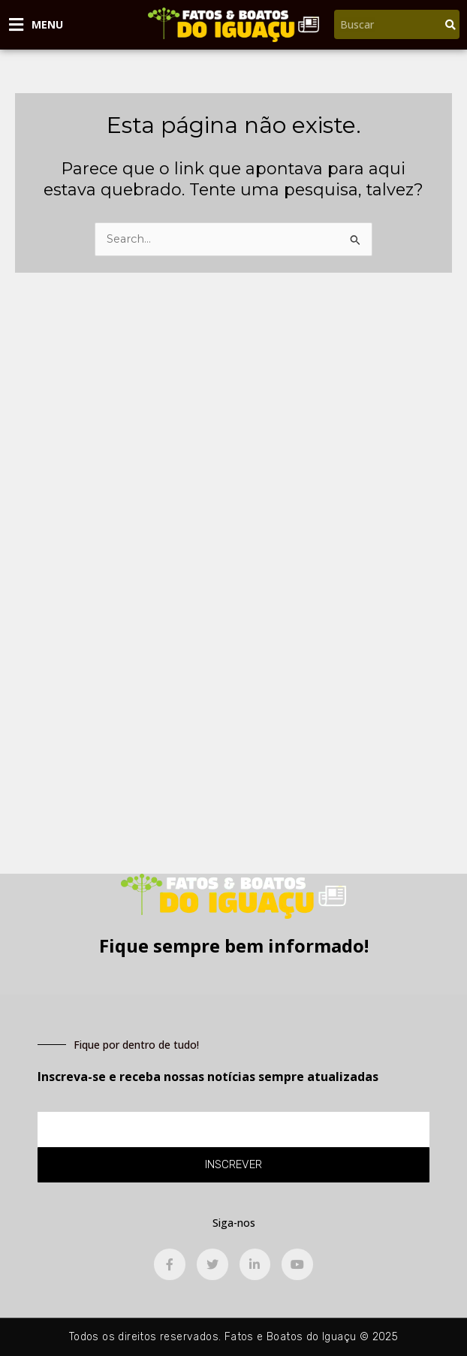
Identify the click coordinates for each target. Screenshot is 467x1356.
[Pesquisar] (450, 24)
